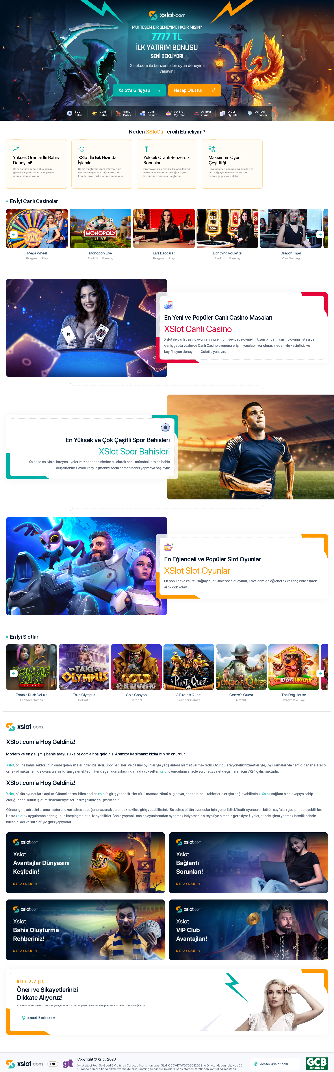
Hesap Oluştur (195, 90)
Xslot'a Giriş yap (139, 90)
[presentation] (320, 234)
